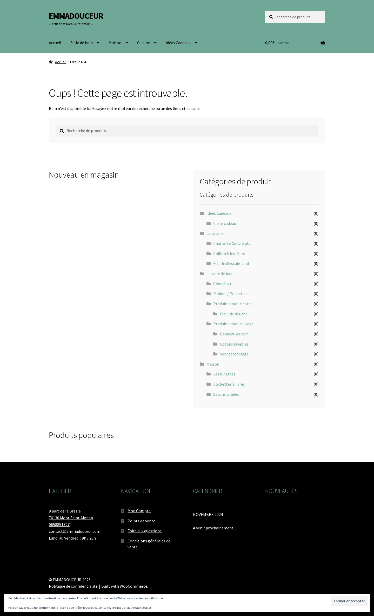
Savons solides (226, 394)
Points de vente (141, 520)
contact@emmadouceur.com (74, 531)
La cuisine (215, 233)
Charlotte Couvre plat (232, 243)
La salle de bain (219, 273)
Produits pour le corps (232, 303)
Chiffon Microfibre (229, 253)
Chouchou (222, 283)
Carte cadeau (224, 223)
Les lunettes (224, 374)
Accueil (55, 42)
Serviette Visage (234, 353)
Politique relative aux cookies (132, 607)
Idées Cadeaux (178, 42)
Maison (115, 42)
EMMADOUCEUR (76, 16)
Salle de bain (81, 42)
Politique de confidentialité (73, 586)
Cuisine (143, 42)
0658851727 (59, 524)
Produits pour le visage (233, 323)
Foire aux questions (145, 530)
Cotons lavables (234, 344)
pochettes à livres (229, 384)
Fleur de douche (234, 313)
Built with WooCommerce (124, 586)
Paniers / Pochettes (230, 293)
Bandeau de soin (234, 333)
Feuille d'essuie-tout (231, 263)
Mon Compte (139, 510)
